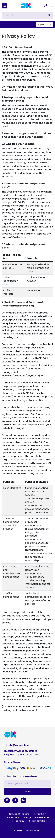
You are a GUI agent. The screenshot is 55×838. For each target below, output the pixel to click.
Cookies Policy (12, 817)
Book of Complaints (38, 821)
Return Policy (18, 821)
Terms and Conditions (19, 814)
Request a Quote (14, 754)
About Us (32, 754)
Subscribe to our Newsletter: (21, 776)
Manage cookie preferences (36, 817)
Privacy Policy (40, 814)
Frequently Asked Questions (20, 751)
